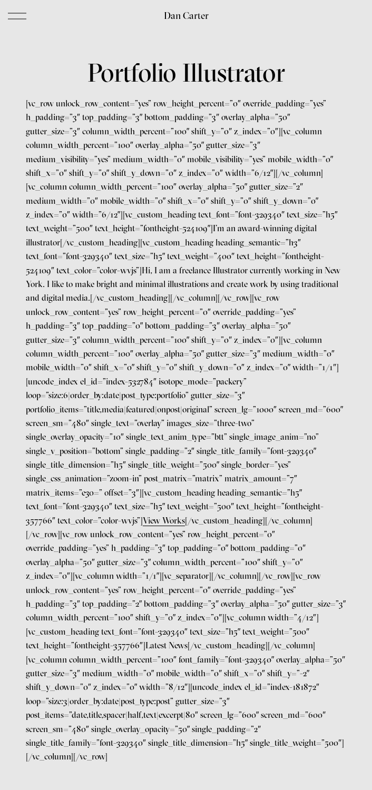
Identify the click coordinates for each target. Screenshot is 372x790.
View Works (164, 520)
